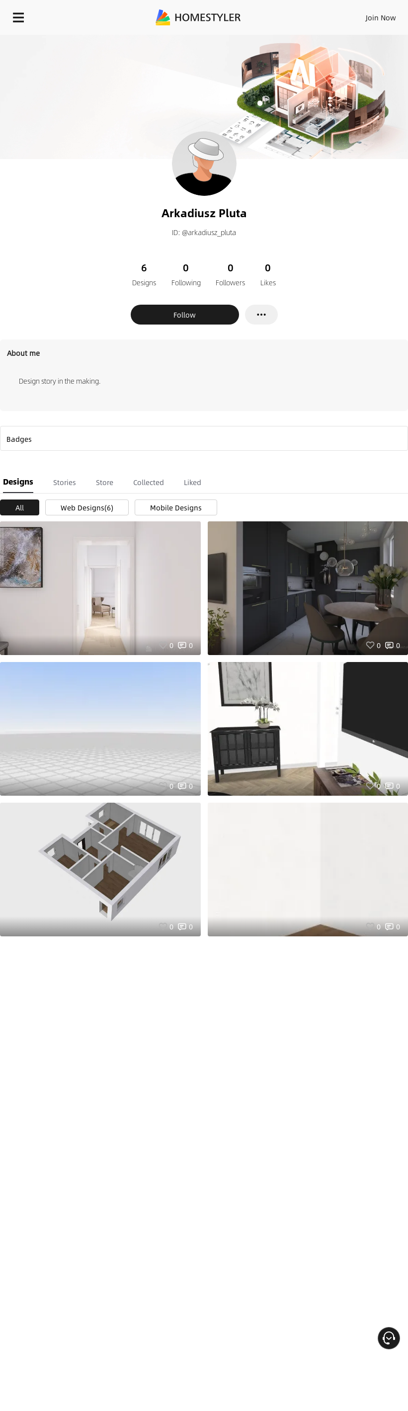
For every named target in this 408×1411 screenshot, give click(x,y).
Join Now (381, 17)
